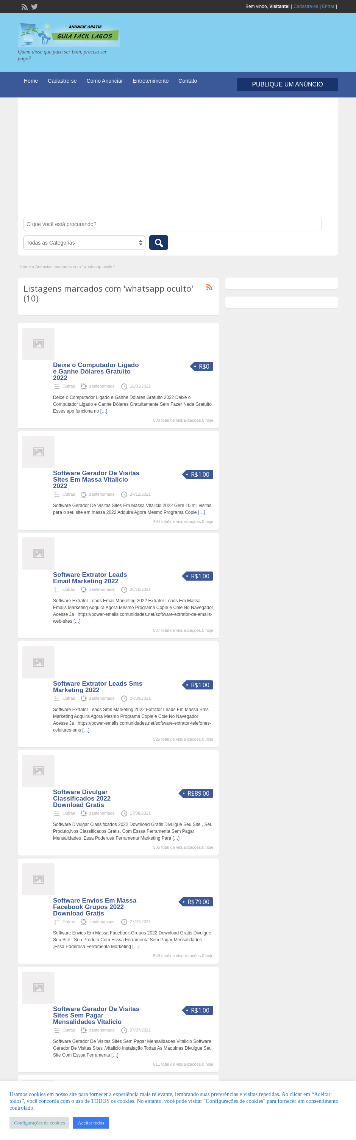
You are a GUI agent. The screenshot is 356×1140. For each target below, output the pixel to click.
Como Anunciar (105, 81)
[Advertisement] (178, 160)
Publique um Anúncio (287, 84)
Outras (68, 386)
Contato (187, 81)
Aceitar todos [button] (91, 1123)
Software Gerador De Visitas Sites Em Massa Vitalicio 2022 (96, 480)
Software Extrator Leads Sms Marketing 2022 (97, 687)
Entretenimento (151, 81)
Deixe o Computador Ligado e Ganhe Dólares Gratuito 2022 (96, 371)
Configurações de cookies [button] (39, 1123)
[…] (104, 411)
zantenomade (102, 386)
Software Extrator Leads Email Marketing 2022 (90, 578)
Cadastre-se (306, 6)
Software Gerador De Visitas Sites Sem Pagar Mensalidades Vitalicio (96, 1015)
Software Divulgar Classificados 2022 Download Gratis (82, 798)
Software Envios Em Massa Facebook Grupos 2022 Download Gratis (94, 907)
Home (31, 81)
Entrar (328, 6)
